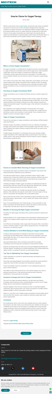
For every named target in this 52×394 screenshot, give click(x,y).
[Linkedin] (22, 368)
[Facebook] (2, 368)
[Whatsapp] (50, 389)
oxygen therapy (23, 26)
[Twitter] (12, 368)
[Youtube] (33, 368)
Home (2, 6)
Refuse (15, 390)
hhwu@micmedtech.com (11, 358)
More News (26, 333)
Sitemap (41, 374)
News (6, 6)
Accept (5, 390)
